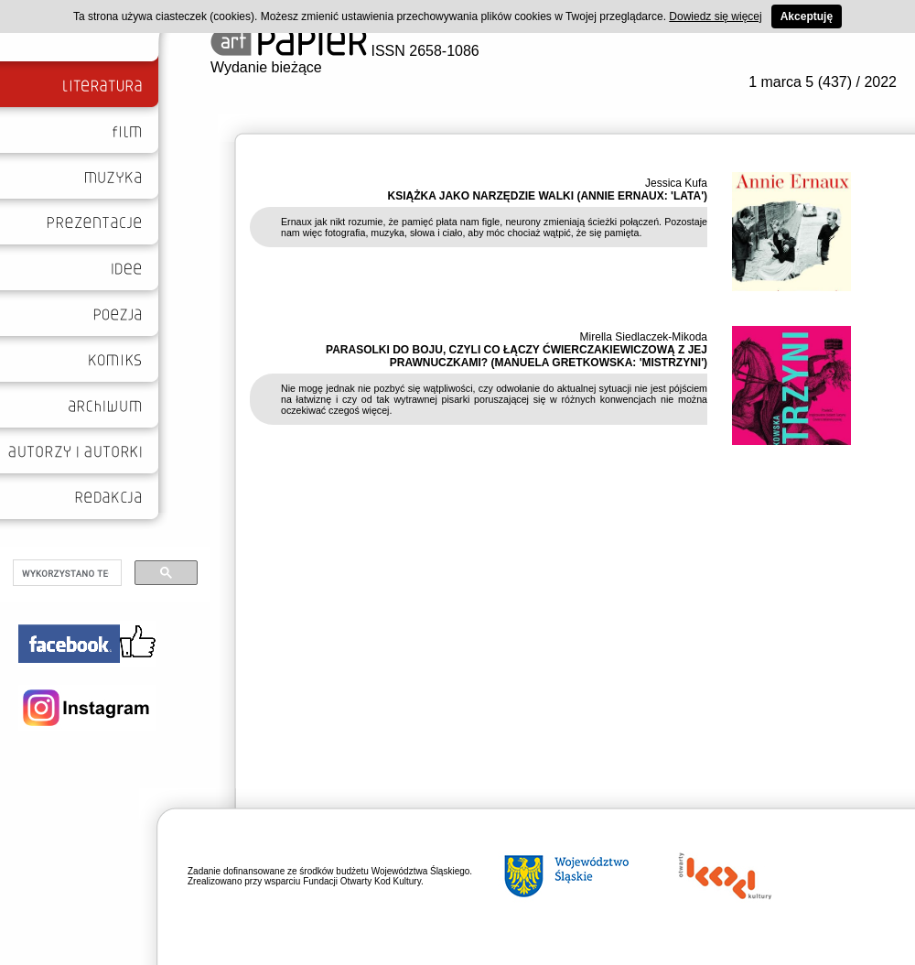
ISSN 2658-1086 (344, 51)
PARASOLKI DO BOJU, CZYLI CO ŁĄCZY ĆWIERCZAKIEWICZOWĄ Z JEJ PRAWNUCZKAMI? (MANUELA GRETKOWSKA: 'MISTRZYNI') (516, 356)
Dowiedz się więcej (715, 16)
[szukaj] (65, 573)
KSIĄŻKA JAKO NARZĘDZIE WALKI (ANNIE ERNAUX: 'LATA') (547, 196)
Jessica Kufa (676, 183)
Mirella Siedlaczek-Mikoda (643, 337)
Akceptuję (806, 16)
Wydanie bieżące (266, 67)
